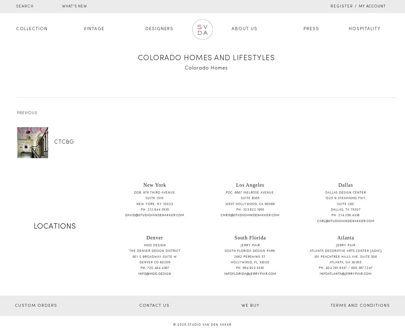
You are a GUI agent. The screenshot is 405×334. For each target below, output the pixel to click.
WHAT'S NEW (74, 6)
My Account (372, 6)
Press (311, 29)
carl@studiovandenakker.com (345, 221)
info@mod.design (154, 274)
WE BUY (251, 306)
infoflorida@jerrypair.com (250, 274)
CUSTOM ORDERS (36, 306)
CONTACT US (154, 306)
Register (342, 6)
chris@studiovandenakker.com (250, 215)
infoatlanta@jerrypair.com (346, 274)
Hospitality (365, 29)
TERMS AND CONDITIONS (360, 306)
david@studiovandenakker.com (154, 215)
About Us (245, 29)
